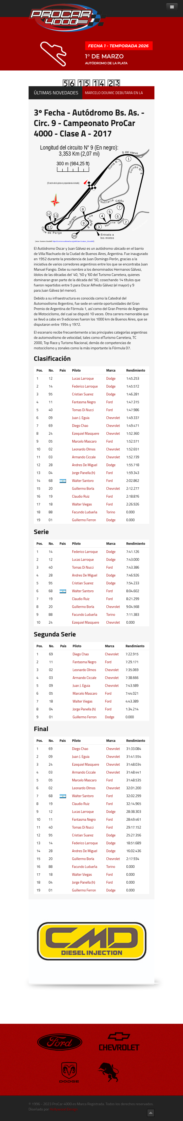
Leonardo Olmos (83, 449)
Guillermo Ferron (84, 520)
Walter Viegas (82, 504)
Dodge (110, 378)
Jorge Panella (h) (83, 472)
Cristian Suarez (82, 394)
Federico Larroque (85, 386)
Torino (110, 512)
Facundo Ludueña (84, 512)
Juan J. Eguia (80, 417)
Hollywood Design (64, 1109)
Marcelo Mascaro (84, 441)
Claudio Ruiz (81, 496)
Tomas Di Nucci (83, 409)
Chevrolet (113, 417)
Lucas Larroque (83, 378)
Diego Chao (80, 425)
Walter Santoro (83, 480)
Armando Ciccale (84, 457)
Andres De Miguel (84, 464)
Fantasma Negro (84, 402)
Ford (109, 402)
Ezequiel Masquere (85, 433)
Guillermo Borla (83, 488)
